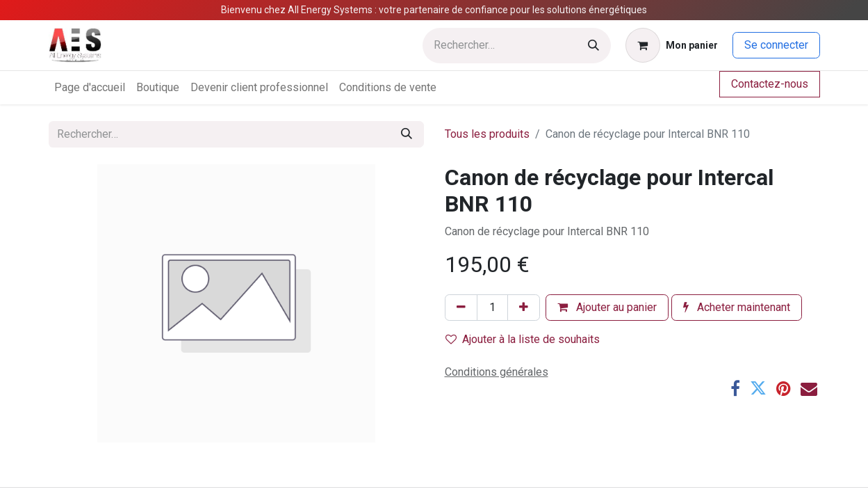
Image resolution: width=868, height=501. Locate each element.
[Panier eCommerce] (672, 45)
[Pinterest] (783, 388)
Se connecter (776, 44)
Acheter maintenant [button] (736, 307)
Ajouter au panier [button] (607, 307)
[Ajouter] (523, 307)
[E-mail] (809, 388)
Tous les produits (487, 134)
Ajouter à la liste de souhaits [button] (522, 339)
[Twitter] (758, 388)
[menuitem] (90, 88)
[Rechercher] (593, 45)
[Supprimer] (461, 307)
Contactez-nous (769, 83)
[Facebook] (735, 388)
